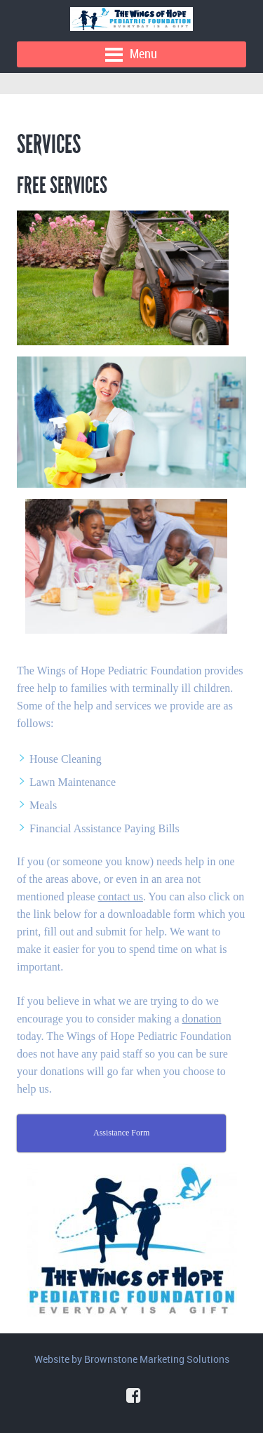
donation (201, 1019)
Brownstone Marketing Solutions (156, 1359)
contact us (120, 896)
